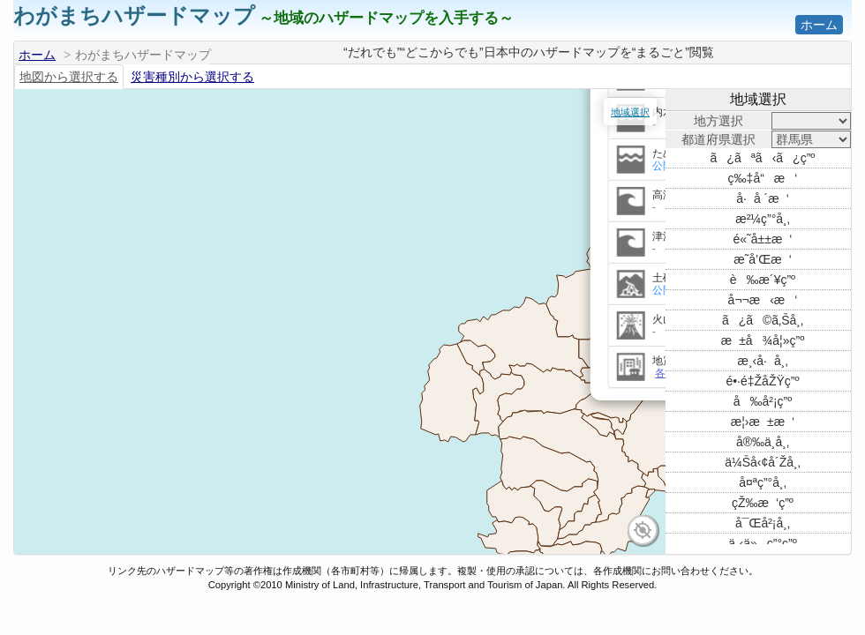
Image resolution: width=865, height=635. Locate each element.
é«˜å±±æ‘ (763, 239)
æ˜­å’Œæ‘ (762, 259)
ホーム (819, 25)
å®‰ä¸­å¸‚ (762, 442)
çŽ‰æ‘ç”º (763, 503)
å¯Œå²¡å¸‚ (762, 523)
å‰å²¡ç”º (763, 401)
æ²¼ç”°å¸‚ (762, 219)
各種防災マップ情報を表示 (435, 436)
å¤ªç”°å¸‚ (762, 482)
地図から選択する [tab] (68, 77)
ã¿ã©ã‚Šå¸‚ (762, 320)
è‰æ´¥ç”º (762, 280)
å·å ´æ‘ (762, 198)
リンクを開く (444, 146)
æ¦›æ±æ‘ (762, 422)
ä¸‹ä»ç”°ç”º (762, 543)
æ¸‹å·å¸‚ (762, 361)
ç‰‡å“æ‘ (763, 178)
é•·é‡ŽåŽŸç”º (762, 381)
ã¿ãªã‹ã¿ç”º (763, 158)
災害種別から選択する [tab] (192, 77)
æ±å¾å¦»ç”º (763, 340)
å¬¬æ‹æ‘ (763, 300)
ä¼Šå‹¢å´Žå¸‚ (763, 462)
